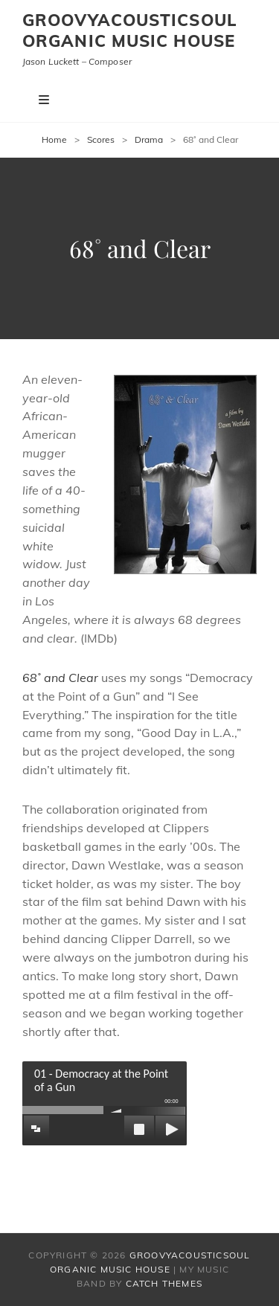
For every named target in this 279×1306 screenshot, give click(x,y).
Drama (149, 139)
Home (54, 139)
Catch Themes (164, 1283)
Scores (101, 139)
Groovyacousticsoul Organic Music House (129, 30)
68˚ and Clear (60, 677)
